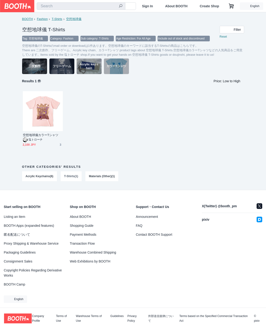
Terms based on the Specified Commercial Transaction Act (213, 318)
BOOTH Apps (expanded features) (29, 225)
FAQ (139, 225)
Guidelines (117, 316)
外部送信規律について (161, 318)
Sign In (147, 6)
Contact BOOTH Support (154, 234)
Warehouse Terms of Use (89, 318)
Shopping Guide (81, 225)
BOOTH (27, 19)
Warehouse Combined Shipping (93, 252)
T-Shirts (57, 19)
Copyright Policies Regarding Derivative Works (33, 272)
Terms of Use (61, 318)
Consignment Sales (18, 261)
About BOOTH (176, 6)
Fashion (42, 19)
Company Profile (38, 318)
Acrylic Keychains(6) (39, 176)
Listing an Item (14, 217)
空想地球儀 (73, 19)
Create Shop (209, 6)
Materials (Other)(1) (102, 176)
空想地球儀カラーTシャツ (41, 135)
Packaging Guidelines (20, 252)
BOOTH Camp (14, 284)
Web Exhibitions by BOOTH (90, 261)
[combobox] (81, 6)
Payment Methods (83, 234)
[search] (120, 6)
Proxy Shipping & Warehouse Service (31, 243)
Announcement (147, 217)
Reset (223, 36)
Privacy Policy (132, 318)
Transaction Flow (82, 243)
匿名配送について (17, 234)
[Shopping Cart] (231, 6)
